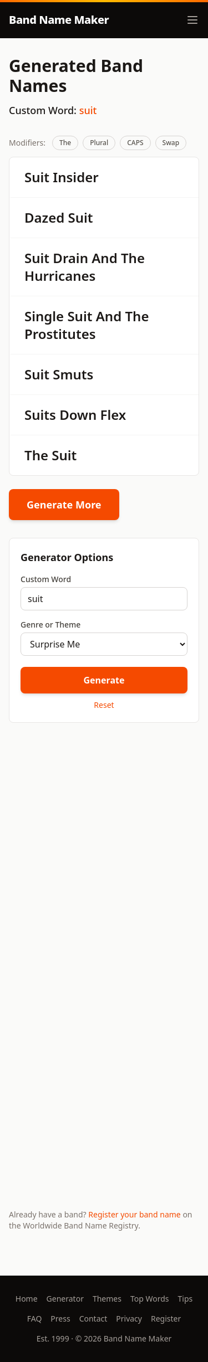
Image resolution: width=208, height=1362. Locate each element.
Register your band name (134, 1214)
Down (78, 414)
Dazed (44, 217)
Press (60, 1318)
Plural (99, 142)
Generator (65, 1298)
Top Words (149, 1298)
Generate (103, 680)
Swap (171, 142)
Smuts (73, 374)
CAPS (135, 142)
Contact (93, 1318)
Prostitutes (60, 334)
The (65, 142)
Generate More (64, 504)
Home (27, 1298)
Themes (107, 1298)
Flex (113, 414)
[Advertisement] (104, 844)
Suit (36, 177)
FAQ (34, 1318)
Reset (104, 705)
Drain (70, 258)
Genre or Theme (50, 624)
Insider (75, 177)
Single (44, 316)
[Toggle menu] (192, 20)
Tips (185, 1298)
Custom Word (46, 579)
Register (166, 1318)
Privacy (129, 1318)
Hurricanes (59, 275)
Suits (40, 414)
